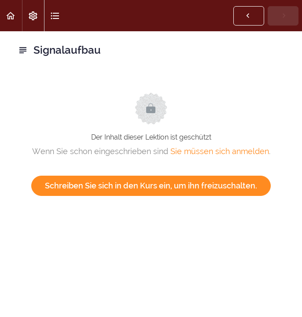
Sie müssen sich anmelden (219, 151)
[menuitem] (33, 15)
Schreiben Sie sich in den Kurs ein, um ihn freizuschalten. (151, 185)
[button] (11, 15)
